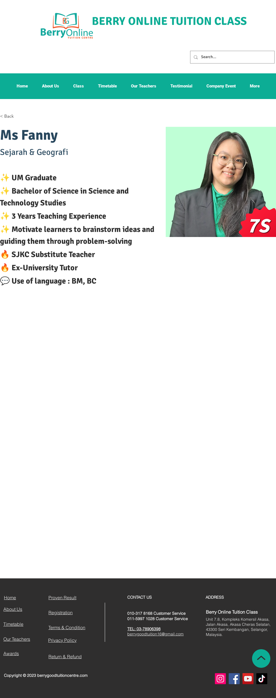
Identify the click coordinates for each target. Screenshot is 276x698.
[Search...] (231, 57)
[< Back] (11, 116)
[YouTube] (247, 678)
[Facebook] (234, 678)
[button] (50, 87)
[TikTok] (261, 678)
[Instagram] (220, 678)
